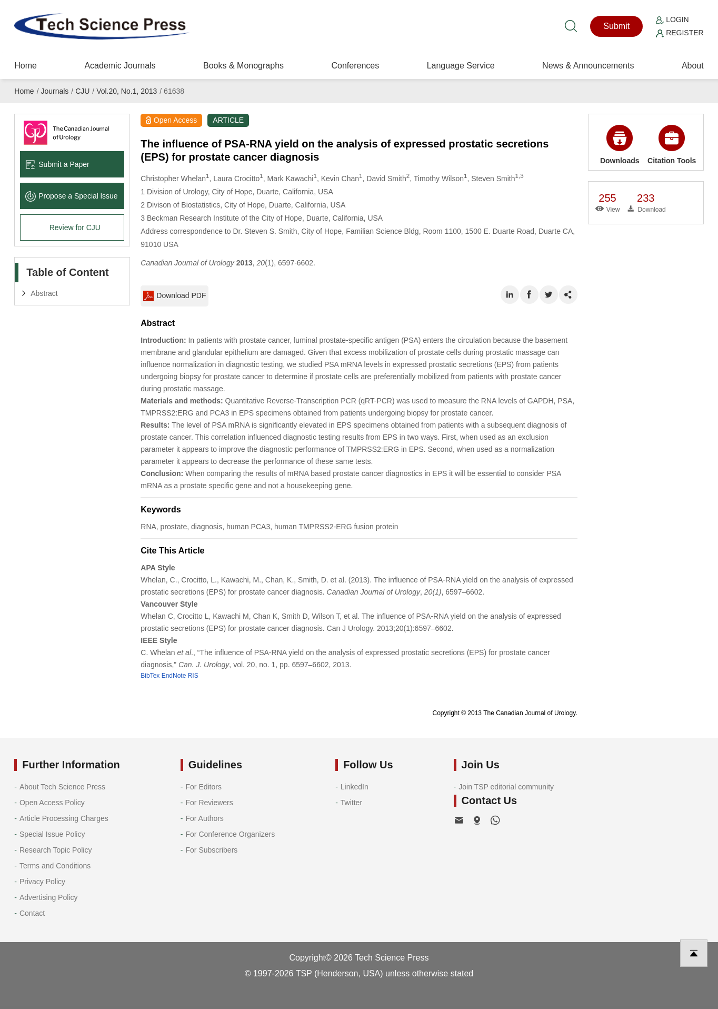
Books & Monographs (243, 65)
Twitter (351, 802)
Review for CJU (75, 227)
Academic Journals (119, 65)
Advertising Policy (48, 897)
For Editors (204, 787)
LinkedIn (354, 787)
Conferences (355, 65)
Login (672, 19)
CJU (82, 91)
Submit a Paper (57, 164)
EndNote (174, 675)
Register (679, 32)
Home (25, 65)
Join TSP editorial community (506, 787)
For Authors (205, 818)
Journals (54, 91)
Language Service (461, 65)
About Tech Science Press (62, 787)
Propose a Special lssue (71, 196)
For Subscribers (212, 850)
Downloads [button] (620, 145)
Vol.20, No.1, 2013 (126, 91)
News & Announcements (588, 65)
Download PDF (174, 296)
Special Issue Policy (52, 834)
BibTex (150, 675)
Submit (616, 26)
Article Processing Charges (63, 818)
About (693, 65)
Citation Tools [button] (671, 145)
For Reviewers (209, 802)
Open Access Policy (52, 802)
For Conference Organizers (230, 834)
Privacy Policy (42, 881)
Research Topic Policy (55, 850)
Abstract (44, 293)
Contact (32, 913)
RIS (193, 675)
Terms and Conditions (55, 866)
